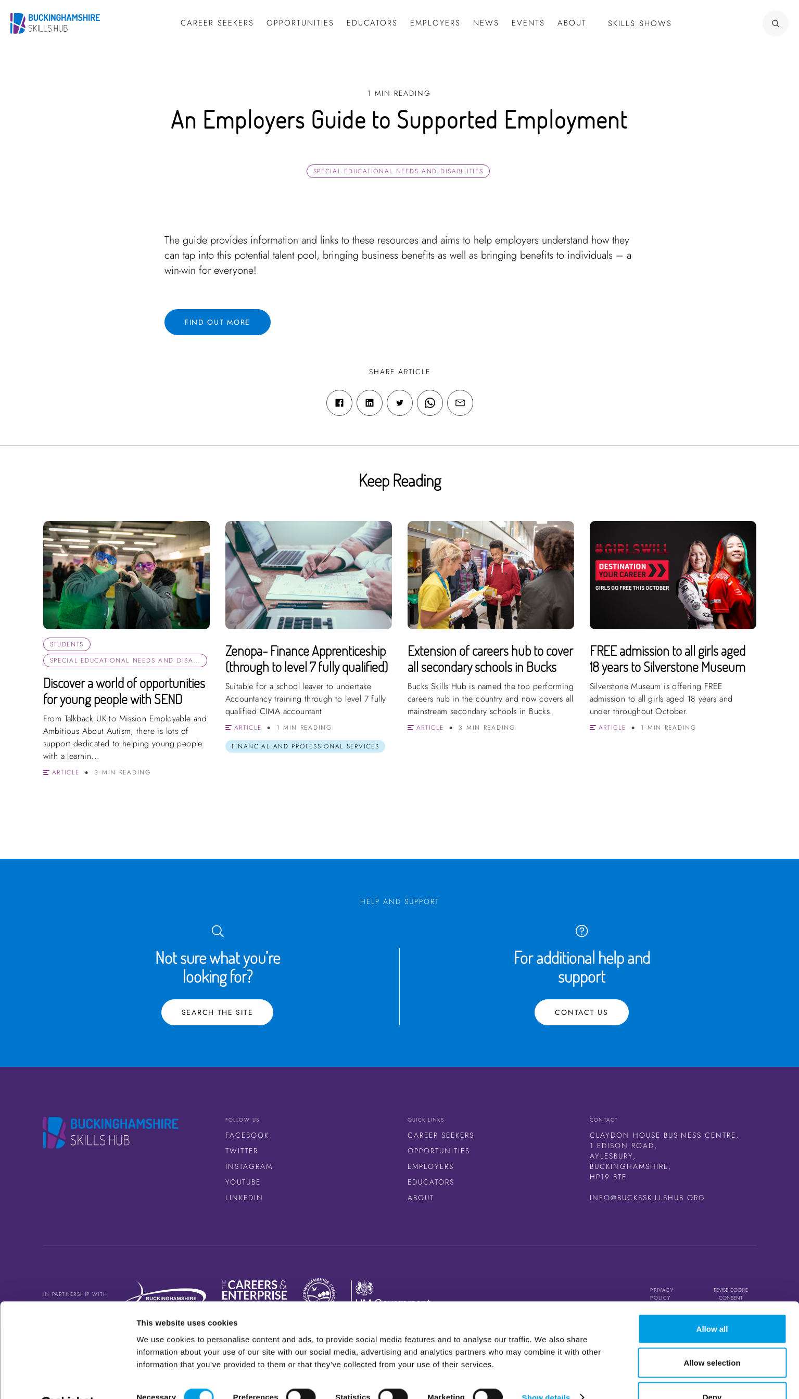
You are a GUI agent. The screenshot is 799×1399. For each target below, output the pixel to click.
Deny (712, 1371)
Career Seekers (441, 1135)
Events (528, 23)
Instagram (249, 1166)
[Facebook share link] (339, 403)
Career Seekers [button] (217, 23)
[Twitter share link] (400, 403)
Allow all (712, 1303)
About (572, 23)
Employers (435, 23)
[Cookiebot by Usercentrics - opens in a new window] (67, 1379)
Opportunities (439, 1151)
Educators (372, 23)
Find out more (217, 322)
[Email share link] (460, 403)
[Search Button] (744, 23)
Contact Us (581, 1012)
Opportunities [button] (300, 23)
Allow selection (711, 1337)
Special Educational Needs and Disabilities (398, 171)
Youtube (243, 1182)
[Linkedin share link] (370, 403)
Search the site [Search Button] (217, 1012)
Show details (546, 1372)
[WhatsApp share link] (430, 403)
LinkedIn (244, 1197)
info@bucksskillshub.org (647, 1197)
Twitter (241, 1151)
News (486, 23)
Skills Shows (640, 23)
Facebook (247, 1135)
